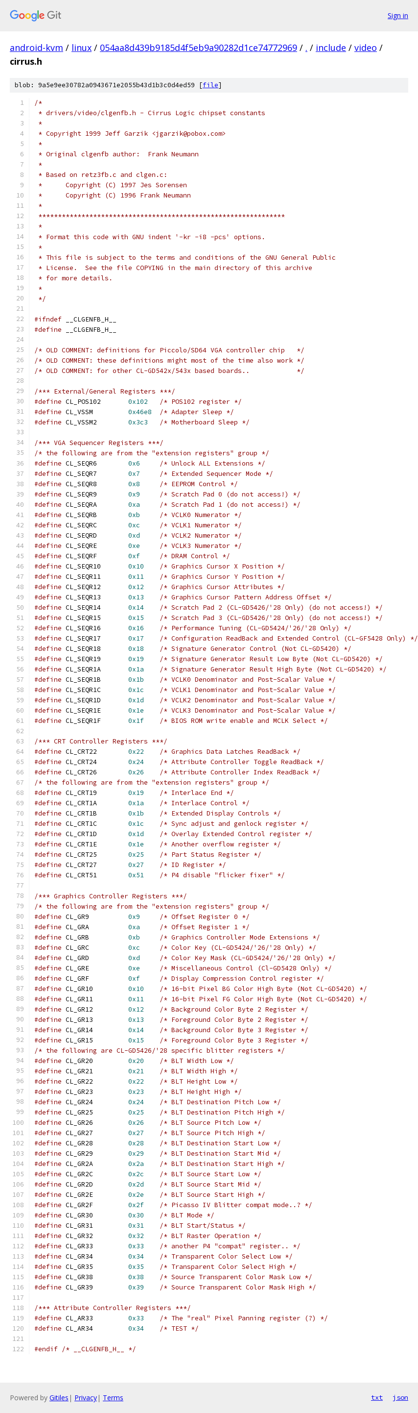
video (365, 47)
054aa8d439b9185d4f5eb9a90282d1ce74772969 (198, 47)
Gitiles (59, 1397)
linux (81, 47)
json (400, 1397)
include (331, 47)
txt (377, 1397)
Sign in (398, 15)
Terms (113, 1397)
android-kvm (36, 47)
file (210, 85)
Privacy (85, 1397)
